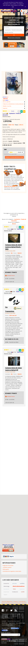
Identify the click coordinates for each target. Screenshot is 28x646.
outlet (22, 592)
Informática (20, 229)
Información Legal (20, 623)
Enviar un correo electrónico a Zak (14, 157)
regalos (5, 594)
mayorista (21, 589)
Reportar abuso (6, 116)
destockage (6, 586)
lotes (14, 589)
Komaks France (11, 272)
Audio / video (19, 291)
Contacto (4, 621)
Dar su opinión (6, 101)
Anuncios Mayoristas (7, 601)
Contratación (22, 601)
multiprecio (15, 592)
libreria (14, 223)
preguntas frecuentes (9, 186)
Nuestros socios (10, 603)
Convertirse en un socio (13, 621)
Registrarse (12, 623)
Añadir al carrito (7, 106)
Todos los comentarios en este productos (13, 104)
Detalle (12, 111)
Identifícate (4, 623)
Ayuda (3, 603)
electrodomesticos (18, 586)
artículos (14, 583)
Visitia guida (6, 569)
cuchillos (22, 583)
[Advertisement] (14, 61)
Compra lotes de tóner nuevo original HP (13, 369)
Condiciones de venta (7, 625)
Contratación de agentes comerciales (12, 571)
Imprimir (5, 108)
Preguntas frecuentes (8, 565)
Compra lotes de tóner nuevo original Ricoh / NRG (13, 247)
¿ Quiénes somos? (7, 567)
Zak (5, 149)
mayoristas (6, 592)
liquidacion (6, 589)
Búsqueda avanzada (14, 37)
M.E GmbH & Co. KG (11, 339)
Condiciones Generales (21, 603)
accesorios (6, 583)
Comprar (15, 601)
